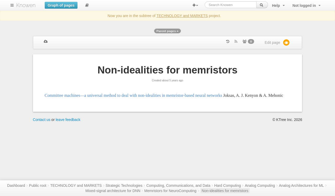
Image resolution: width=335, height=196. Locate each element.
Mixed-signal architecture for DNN (112, 191)
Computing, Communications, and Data (178, 185)
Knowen (26, 5)
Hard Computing (227, 185)
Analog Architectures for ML (301, 185)
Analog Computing (260, 185)
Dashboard (16, 185)
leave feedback (68, 120)
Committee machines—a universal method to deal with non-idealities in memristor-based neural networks (133, 95)
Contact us (42, 120)
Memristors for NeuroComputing (170, 191)
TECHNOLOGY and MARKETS (182, 16)
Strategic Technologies (124, 185)
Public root (37, 185)
